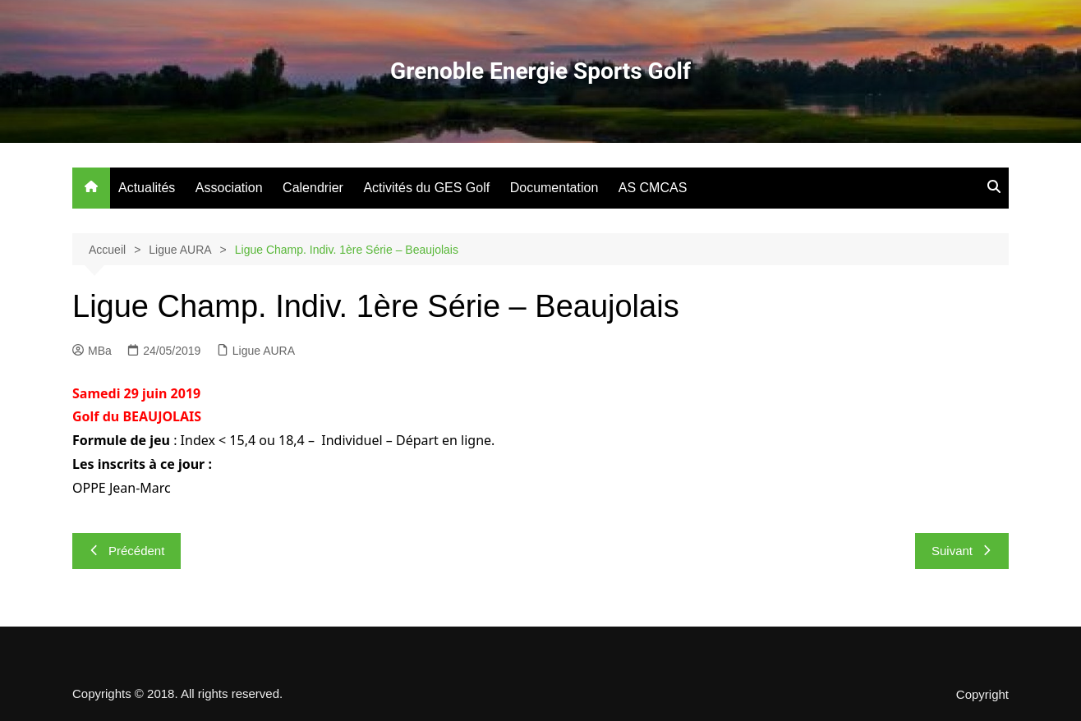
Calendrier (313, 188)
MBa (92, 350)
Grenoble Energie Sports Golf (540, 71)
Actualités (146, 188)
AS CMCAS (653, 188)
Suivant (962, 551)
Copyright (982, 694)
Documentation (554, 188)
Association (229, 188)
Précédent (126, 551)
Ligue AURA (263, 350)
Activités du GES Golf (426, 188)
